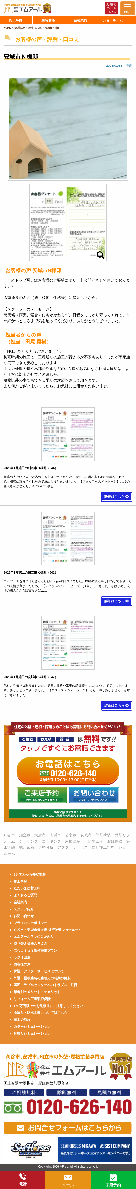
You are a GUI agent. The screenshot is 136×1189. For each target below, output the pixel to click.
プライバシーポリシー (30, 923)
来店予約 (113, 1180)
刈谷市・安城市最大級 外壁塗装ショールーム (48, 930)
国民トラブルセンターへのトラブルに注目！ (47, 985)
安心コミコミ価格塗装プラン (35, 950)
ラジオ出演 (22, 957)
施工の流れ (22, 1019)
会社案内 (20, 902)
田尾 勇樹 (36, 341)
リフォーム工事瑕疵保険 (32, 999)
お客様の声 (22, 964)
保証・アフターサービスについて (39, 971)
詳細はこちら (116, 496)
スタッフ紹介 (24, 909)
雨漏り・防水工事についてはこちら (40, 1013)
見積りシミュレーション (32, 1033)
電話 (23, 1179)
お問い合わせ (24, 916)
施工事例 (20, 881)
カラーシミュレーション (32, 1026)
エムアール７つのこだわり (34, 936)
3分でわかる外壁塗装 (30, 874)
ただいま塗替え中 (27, 888)
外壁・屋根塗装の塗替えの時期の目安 (42, 978)
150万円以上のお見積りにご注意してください (48, 1006)
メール (68, 1180)
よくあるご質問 (25, 895)
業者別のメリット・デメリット (37, 992)
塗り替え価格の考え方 (30, 943)
